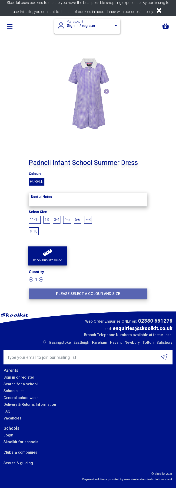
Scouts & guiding (18, 463)
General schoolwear (20, 398)
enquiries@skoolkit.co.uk (143, 328)
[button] (47, 255)
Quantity (36, 272)
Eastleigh (81, 342)
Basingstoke (60, 342)
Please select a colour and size (88, 293)
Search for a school (20, 384)
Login (8, 435)
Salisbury (164, 342)
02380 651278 (155, 321)
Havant (116, 342)
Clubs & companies (20, 452)
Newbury (132, 342)
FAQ (6, 411)
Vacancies (12, 418)
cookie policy (142, 12)
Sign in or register (18, 377)
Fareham (99, 342)
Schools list (13, 391)
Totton (148, 342)
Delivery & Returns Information (29, 404)
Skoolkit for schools (20, 442)
